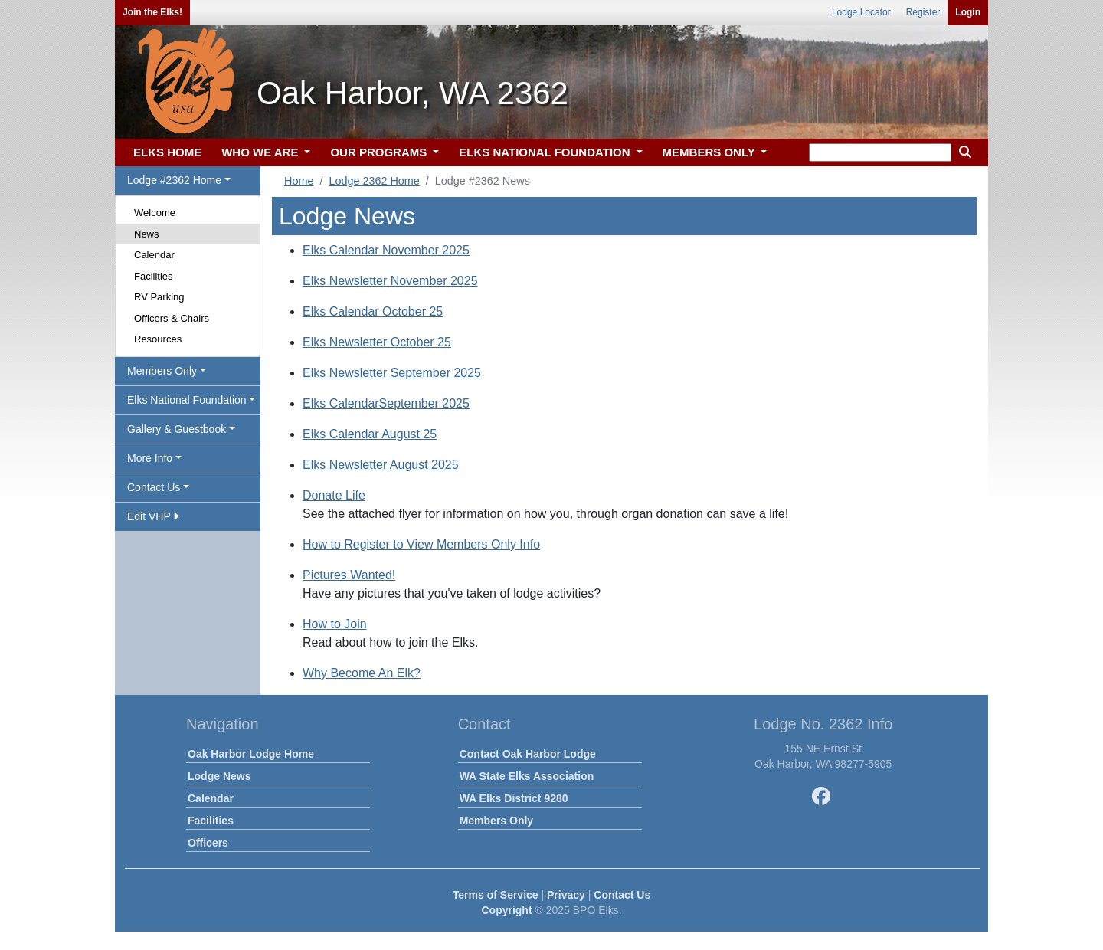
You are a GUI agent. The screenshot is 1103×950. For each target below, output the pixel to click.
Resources (158, 339)
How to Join (335, 624)
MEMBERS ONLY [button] (710, 152)
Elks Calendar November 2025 (386, 250)
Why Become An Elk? (362, 673)
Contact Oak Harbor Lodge (528, 754)
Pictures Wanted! (349, 574)
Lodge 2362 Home (374, 181)
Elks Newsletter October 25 (377, 342)
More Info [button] (149, 458)
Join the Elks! (152, 12)
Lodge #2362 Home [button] (174, 180)
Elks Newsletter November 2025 (390, 280)
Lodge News (219, 776)
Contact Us (622, 895)
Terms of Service (495, 895)
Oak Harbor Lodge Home (251, 754)
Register (923, 12)
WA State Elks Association (527, 776)
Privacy (566, 895)
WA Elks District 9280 (514, 798)
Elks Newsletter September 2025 (392, 372)
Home (298, 181)
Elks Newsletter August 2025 (381, 464)
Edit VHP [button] (152, 516)
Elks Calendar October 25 (373, 311)
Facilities (153, 276)
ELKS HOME (167, 152)
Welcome (154, 212)
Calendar (154, 254)
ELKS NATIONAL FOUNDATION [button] (546, 152)
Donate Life (334, 495)
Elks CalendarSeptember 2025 (386, 403)
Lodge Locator (861, 12)
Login (967, 12)
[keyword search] (880, 152)
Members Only (496, 820)
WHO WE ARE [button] (261, 152)
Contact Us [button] (153, 487)
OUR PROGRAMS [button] (380, 152)
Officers (208, 843)
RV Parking (159, 297)
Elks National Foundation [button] (187, 400)
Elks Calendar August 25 (370, 434)
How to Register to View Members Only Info (421, 544)
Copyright (506, 910)
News (146, 234)
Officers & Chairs (171, 318)
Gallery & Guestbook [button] (176, 429)
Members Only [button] (162, 371)
